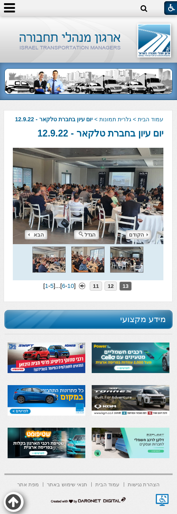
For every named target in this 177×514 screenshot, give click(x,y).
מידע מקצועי (143, 319)
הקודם (138, 235)
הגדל (87, 235)
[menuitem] (144, 483)
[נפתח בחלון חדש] (162, 500)
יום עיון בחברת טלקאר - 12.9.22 (100, 133)
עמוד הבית (150, 119)
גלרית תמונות (115, 119)
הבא (36, 235)
